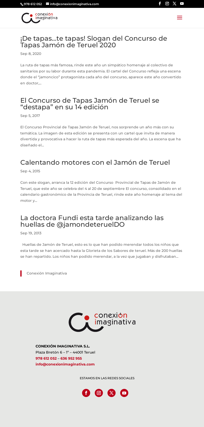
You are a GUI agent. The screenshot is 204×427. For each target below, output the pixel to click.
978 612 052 (46, 358)
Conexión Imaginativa (47, 273)
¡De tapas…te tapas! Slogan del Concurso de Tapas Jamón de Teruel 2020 (93, 41)
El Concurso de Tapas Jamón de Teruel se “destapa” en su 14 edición (89, 103)
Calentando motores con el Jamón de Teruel (95, 162)
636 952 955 (71, 358)
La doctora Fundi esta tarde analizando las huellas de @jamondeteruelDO (92, 221)
